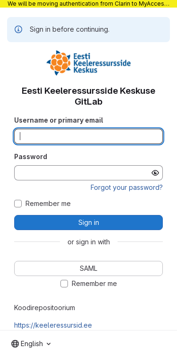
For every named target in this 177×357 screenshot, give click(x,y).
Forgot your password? (127, 187)
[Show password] (155, 172)
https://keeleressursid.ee (53, 325)
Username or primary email (58, 120)
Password (30, 156)
